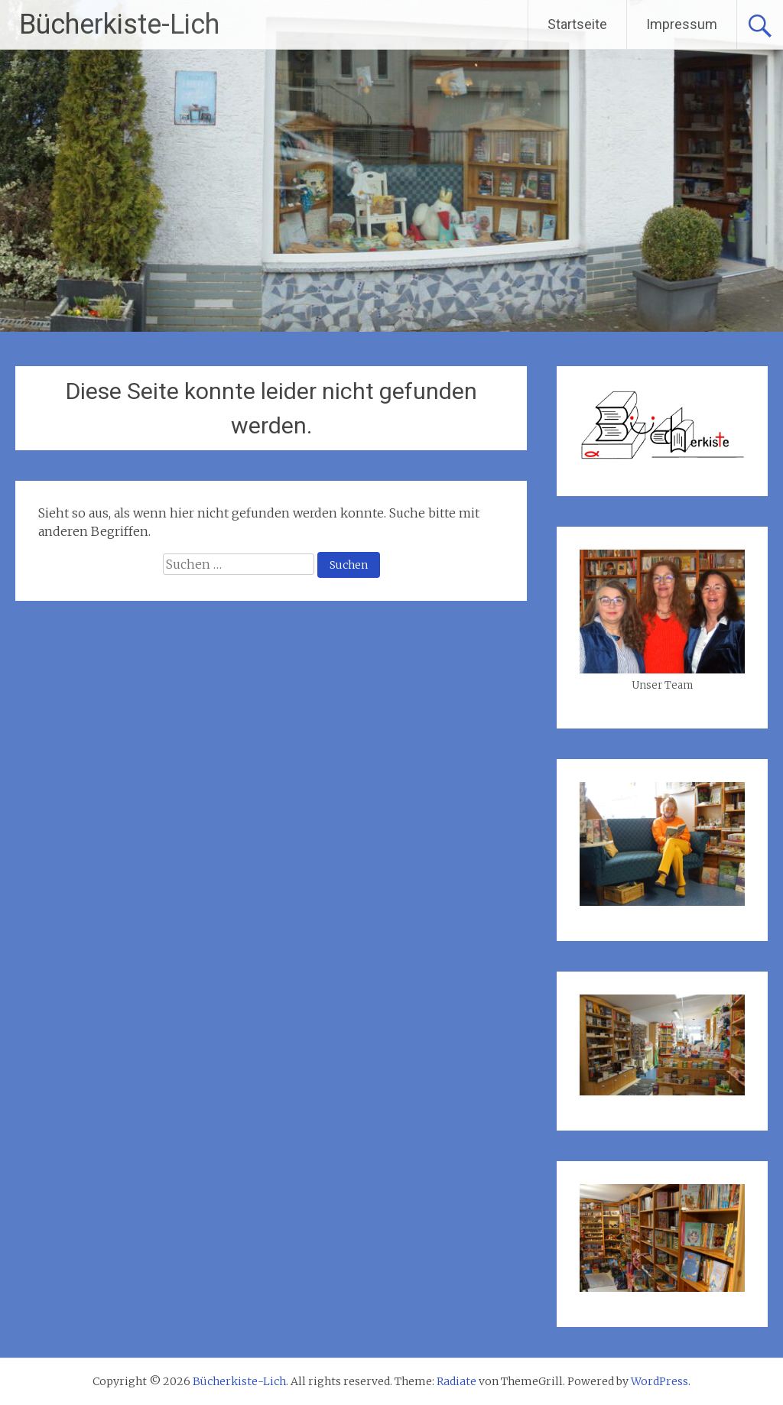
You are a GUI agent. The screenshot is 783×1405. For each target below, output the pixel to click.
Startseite (577, 24)
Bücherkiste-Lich (119, 24)
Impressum (681, 24)
